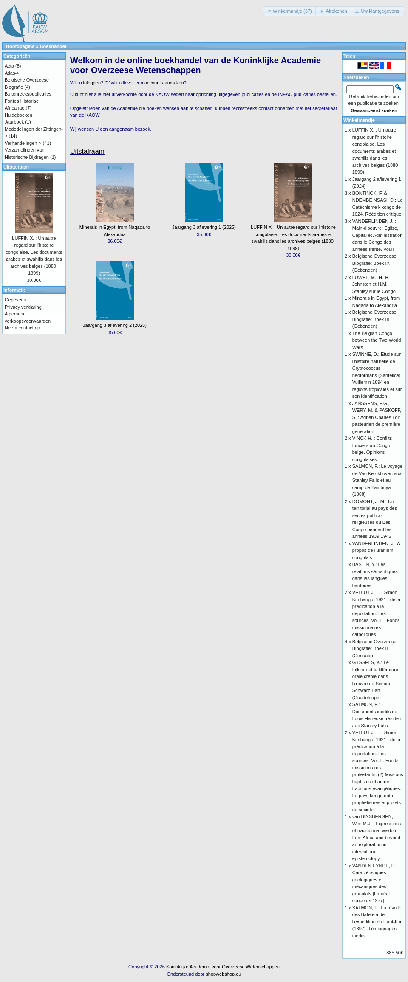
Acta (9, 65)
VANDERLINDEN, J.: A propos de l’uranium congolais (376, 550)
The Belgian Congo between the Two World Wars (376, 340)
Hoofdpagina (20, 46)
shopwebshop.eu (223, 973)
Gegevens (15, 299)
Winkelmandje (359, 120)
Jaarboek (14, 121)
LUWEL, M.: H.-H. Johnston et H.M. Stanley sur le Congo (374, 284)
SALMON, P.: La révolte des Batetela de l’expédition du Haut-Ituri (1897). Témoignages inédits (377, 921)
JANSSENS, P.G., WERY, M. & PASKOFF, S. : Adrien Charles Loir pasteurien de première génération (377, 417)
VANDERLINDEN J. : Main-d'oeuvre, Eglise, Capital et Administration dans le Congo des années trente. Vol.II (377, 235)
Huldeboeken (18, 115)
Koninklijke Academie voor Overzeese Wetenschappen (223, 966)
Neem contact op (22, 327)
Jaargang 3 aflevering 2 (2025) (115, 325)
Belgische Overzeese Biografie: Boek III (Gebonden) (374, 319)
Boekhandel (53, 46)
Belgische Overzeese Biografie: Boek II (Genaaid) (374, 648)
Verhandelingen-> (23, 143)
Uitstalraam (87, 151)
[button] (290, 11)
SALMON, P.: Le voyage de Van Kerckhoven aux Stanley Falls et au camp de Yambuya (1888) (377, 480)
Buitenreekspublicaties (28, 93)
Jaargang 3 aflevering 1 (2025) (204, 227)
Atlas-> (12, 73)
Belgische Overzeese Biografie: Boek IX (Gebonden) (374, 263)
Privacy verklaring (23, 307)
